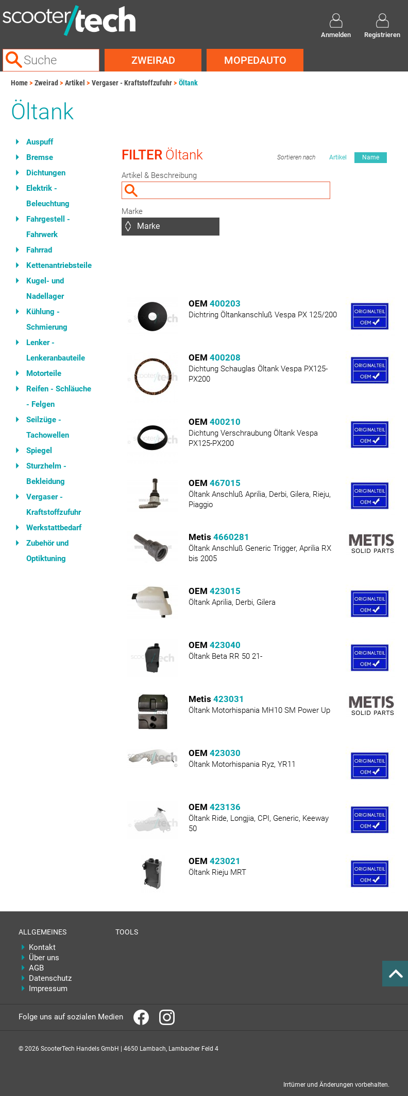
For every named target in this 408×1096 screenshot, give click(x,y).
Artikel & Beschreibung (159, 175)
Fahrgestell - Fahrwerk (48, 226)
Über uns (44, 957)
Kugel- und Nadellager (45, 288)
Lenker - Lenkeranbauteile (55, 350)
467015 (225, 483)
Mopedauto (255, 60)
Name (370, 157)
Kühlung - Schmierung (46, 319)
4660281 (231, 537)
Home (19, 83)
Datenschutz (50, 978)
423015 (225, 591)
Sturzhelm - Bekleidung (46, 473)
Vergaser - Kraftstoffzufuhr (132, 83)
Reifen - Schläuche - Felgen (58, 396)
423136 (225, 807)
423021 (225, 861)
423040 (225, 645)
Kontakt (42, 947)
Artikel (75, 83)
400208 (225, 357)
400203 (225, 303)
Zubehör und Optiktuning (47, 550)
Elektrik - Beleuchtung (48, 196)
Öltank (188, 83)
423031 (228, 699)
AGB (36, 968)
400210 (225, 422)
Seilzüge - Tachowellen (47, 427)
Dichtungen (45, 172)
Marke (132, 211)
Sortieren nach (296, 157)
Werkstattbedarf (53, 527)
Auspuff (39, 142)
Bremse (39, 157)
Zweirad (153, 60)
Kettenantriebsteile (59, 265)
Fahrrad (39, 250)
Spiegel (39, 450)
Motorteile (43, 373)
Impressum (48, 988)
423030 (225, 753)
